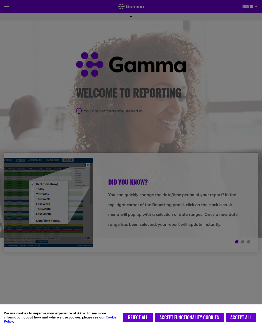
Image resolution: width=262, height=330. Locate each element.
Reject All (138, 317)
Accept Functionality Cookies (189, 317)
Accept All (241, 317)
